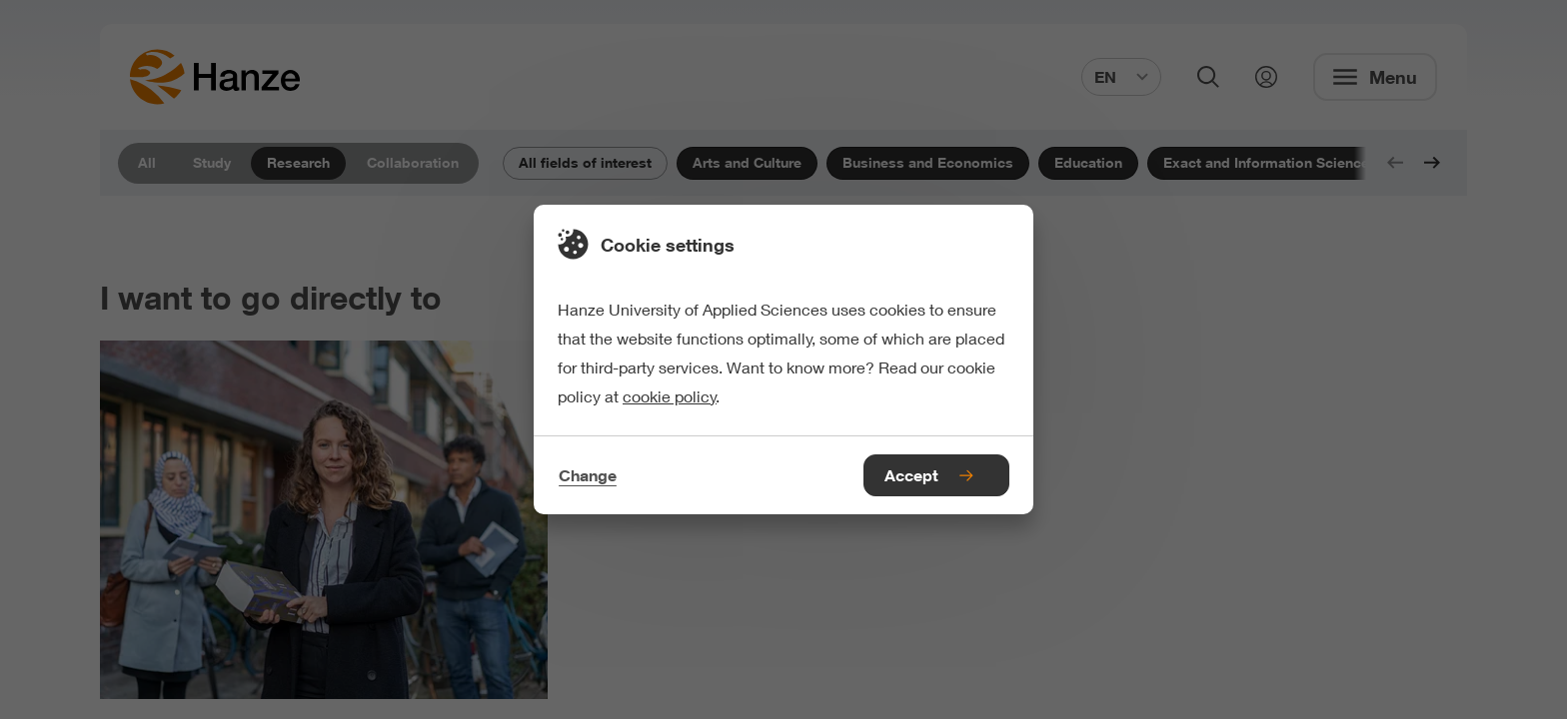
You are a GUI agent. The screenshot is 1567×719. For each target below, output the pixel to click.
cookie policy (670, 395)
